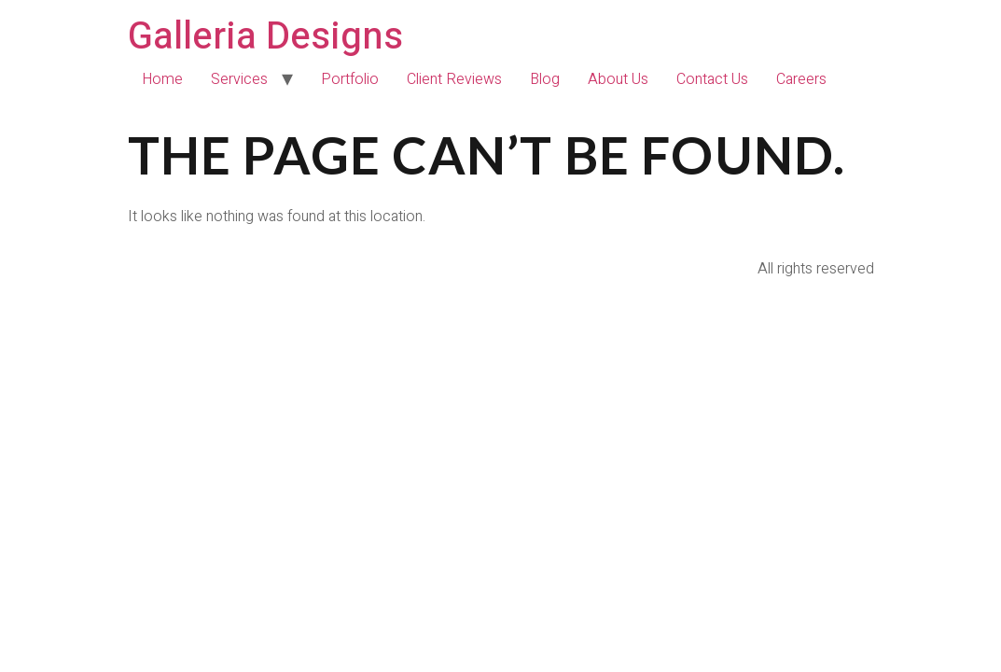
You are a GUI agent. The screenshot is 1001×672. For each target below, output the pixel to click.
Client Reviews (454, 79)
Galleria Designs (265, 36)
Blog (545, 79)
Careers (801, 79)
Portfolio (350, 79)
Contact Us (712, 79)
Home (162, 79)
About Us (618, 79)
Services (239, 79)
